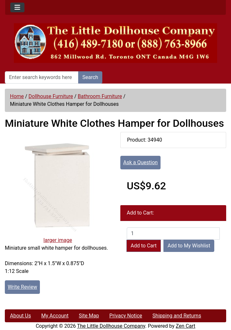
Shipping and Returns (176, 316)
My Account (55, 316)
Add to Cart (144, 246)
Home (17, 96)
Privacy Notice (125, 316)
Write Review (22, 287)
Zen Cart (185, 326)
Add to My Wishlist (189, 246)
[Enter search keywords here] (42, 77)
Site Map (89, 316)
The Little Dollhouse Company (111, 326)
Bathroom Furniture (100, 96)
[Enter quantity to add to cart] (173, 233)
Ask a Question (140, 162)
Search (90, 77)
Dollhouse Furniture (51, 96)
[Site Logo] (115, 43)
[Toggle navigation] (17, 7)
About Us (20, 316)
